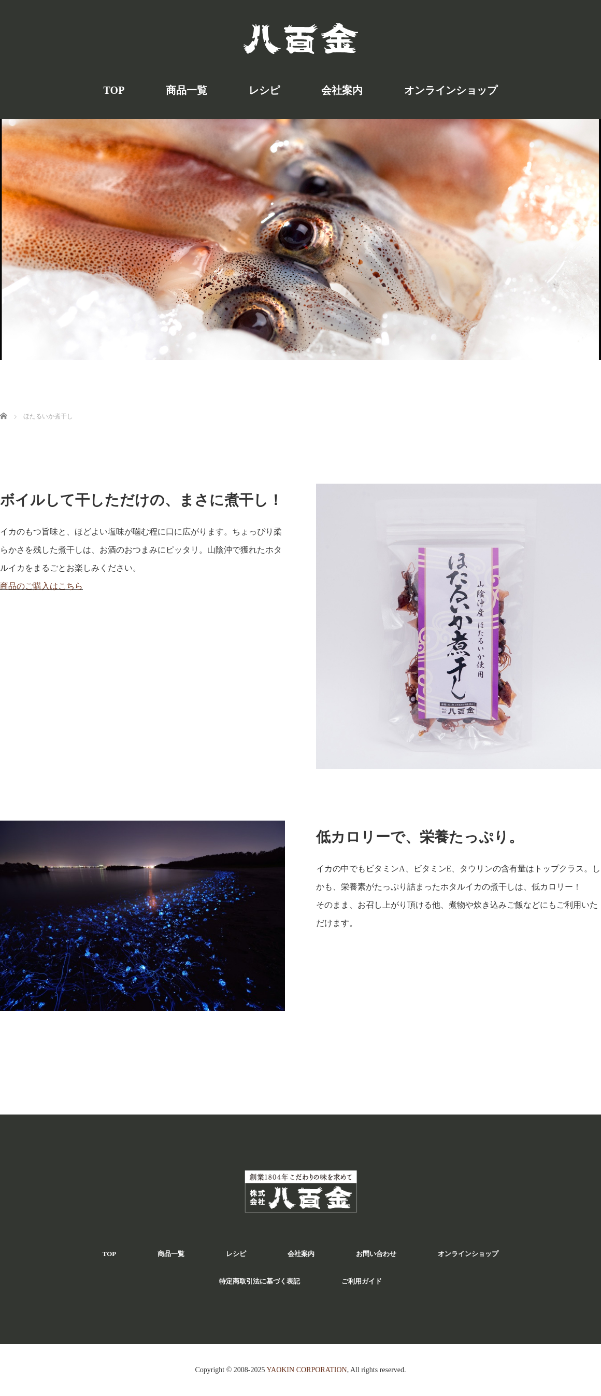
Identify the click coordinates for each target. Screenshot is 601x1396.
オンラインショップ (450, 90)
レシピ (264, 90)
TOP (114, 90)
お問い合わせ (376, 1254)
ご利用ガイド (361, 1281)
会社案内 (342, 90)
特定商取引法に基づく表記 (259, 1281)
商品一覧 (186, 90)
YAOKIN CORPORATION (306, 1370)
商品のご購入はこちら (41, 586)
